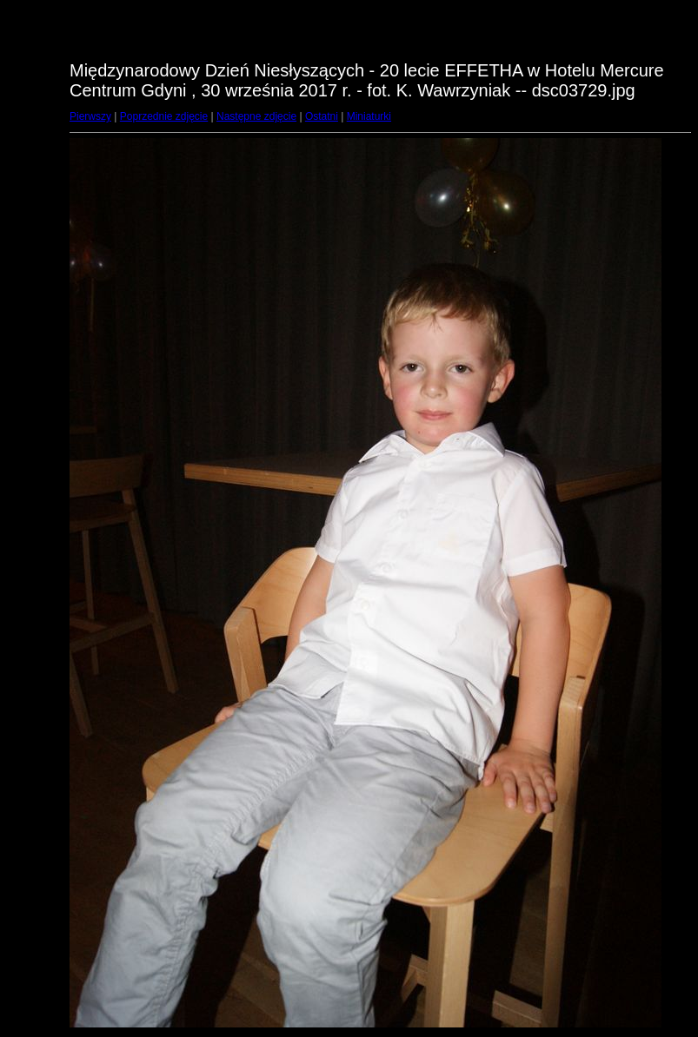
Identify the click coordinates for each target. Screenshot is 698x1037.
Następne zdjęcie (256, 116)
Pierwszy (90, 116)
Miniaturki (369, 116)
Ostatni (321, 116)
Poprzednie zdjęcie (164, 116)
